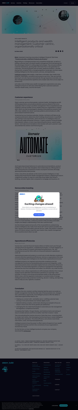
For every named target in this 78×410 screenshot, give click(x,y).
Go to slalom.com (39, 214)
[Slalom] (22, 194)
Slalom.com (38, 207)
